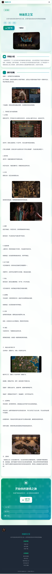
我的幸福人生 (26, 561)
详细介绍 (26, 544)
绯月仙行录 (26, 563)
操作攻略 (26, 546)
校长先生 (26, 558)
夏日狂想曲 (26, 556)
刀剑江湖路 (26, 565)
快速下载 (26, 549)
